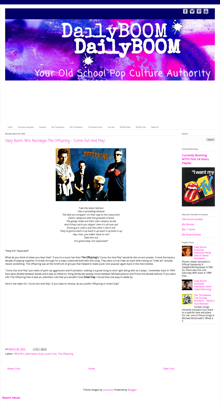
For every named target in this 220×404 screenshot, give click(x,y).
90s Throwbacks (76, 127)
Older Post (169, 368)
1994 (16, 353)
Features (42, 127)
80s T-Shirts (188, 229)
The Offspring (65, 353)
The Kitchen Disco (95, 127)
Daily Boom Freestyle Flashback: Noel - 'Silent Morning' (203, 285)
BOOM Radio (125, 127)
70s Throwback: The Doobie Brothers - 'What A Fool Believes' (204, 299)
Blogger (132, 389)
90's (22, 353)
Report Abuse (11, 397)
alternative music (34, 353)
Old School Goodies (192, 219)
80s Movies (188, 224)
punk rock (50, 353)
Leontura (108, 389)
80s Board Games (191, 234)
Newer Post (13, 368)
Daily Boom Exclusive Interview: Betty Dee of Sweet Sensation (202, 252)
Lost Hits (111, 127)
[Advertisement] (110, 103)
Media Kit (155, 127)
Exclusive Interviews (26, 127)
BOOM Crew (141, 127)
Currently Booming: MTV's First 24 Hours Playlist (195, 159)
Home (10, 127)
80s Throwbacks (57, 127)
